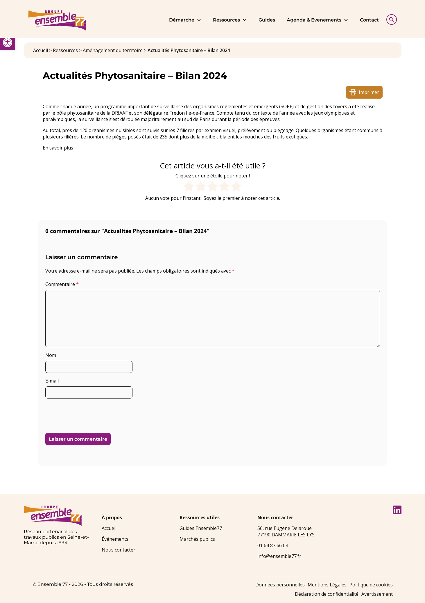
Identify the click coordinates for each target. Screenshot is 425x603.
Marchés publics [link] (197, 539)
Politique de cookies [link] (371, 584)
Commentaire (62, 284)
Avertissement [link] (377, 594)
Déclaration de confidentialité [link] (326, 594)
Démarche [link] (185, 20)
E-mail (52, 381)
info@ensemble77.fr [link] (279, 556)
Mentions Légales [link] (327, 584)
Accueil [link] (40, 50)
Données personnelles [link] (280, 584)
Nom (50, 355)
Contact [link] (369, 20)
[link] (7, 42)
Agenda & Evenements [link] (317, 20)
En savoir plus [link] (58, 148)
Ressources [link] (230, 20)
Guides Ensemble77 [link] (201, 528)
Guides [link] (267, 20)
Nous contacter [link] (118, 550)
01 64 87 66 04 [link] (272, 545)
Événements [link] (115, 539)
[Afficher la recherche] (390, 19)
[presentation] (85, 413)
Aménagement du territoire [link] (113, 50)
